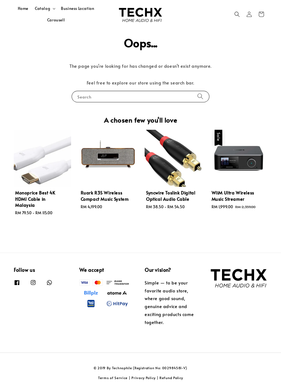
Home (23, 8)
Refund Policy (171, 377)
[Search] (200, 96)
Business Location (77, 8)
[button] (237, 14)
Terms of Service (113, 377)
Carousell (56, 19)
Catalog (42, 8)
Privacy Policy (143, 377)
